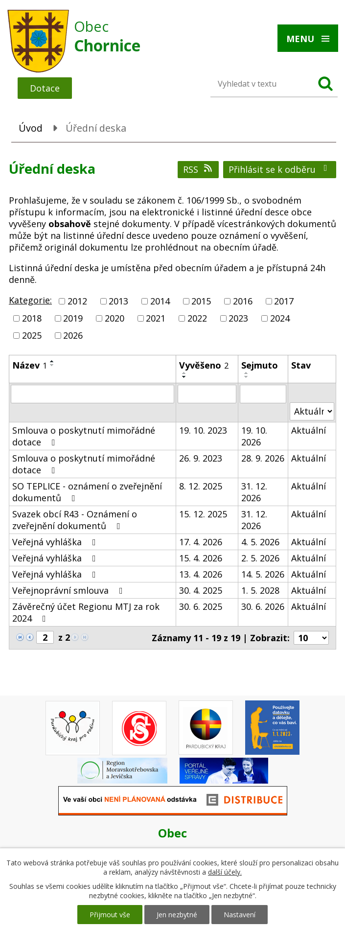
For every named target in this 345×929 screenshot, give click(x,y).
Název (29, 365)
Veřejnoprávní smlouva (69, 590)
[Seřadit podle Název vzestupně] (52, 361)
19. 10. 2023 (203, 430)
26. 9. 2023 (200, 458)
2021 (155, 318)
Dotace (45, 88)
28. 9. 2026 (262, 458)
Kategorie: (30, 300)
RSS (198, 169)
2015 (201, 301)
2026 (73, 336)
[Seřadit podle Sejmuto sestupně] (246, 377)
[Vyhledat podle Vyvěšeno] (207, 394)
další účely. (225, 872)
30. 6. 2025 (200, 606)
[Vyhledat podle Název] (92, 394)
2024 (280, 318)
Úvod (31, 128)
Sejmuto (259, 365)
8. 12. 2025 (200, 486)
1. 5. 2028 (260, 590)
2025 (32, 336)
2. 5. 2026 (260, 558)
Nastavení (239, 914)
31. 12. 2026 (254, 492)
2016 (243, 301)
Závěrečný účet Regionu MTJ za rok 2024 (86, 612)
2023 (238, 318)
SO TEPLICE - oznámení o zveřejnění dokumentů (87, 492)
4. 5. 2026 (260, 542)
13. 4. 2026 (200, 574)
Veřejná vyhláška (56, 542)
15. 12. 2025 (203, 514)
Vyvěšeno (204, 365)
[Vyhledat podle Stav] (312, 411)
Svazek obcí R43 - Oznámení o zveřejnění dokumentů (74, 520)
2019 (73, 318)
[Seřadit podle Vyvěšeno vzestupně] (184, 373)
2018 (32, 318)
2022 (197, 318)
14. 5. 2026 (262, 574)
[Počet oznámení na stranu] (311, 638)
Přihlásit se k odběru (280, 169)
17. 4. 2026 (200, 542)
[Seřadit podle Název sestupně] (52, 365)
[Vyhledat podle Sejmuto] (263, 394)
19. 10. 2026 (254, 436)
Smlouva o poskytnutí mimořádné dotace (83, 436)
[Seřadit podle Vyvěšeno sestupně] (184, 377)
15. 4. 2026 (200, 558)
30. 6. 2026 (262, 606)
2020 (114, 318)
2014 (160, 301)
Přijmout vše (110, 914)
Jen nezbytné (177, 914)
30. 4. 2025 (200, 590)
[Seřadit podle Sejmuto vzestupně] (246, 373)
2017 (284, 301)
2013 (118, 301)
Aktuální (308, 430)
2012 (77, 301)
